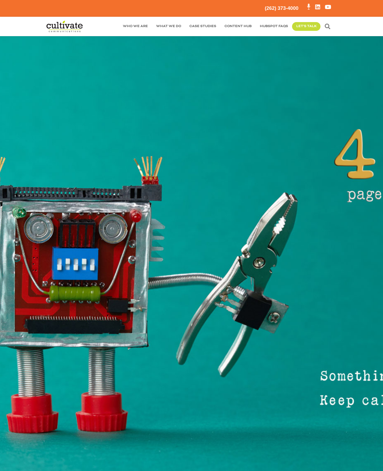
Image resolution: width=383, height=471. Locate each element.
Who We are (135, 26)
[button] (328, 26)
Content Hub (238, 26)
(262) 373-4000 (281, 8)
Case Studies (202, 26)
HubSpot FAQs (274, 26)
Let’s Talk (306, 26)
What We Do (168, 26)
